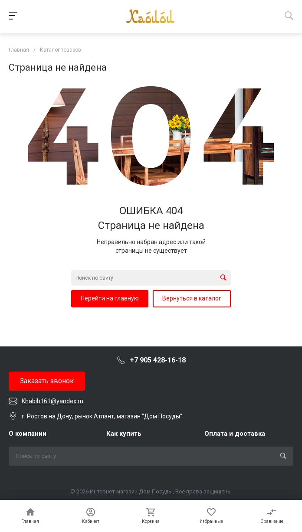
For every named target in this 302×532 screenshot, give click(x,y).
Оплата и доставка (234, 433)
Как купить (123, 433)
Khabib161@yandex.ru (52, 401)
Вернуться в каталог (191, 298)
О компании (27, 433)
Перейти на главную (110, 298)
